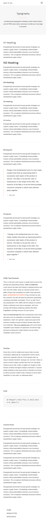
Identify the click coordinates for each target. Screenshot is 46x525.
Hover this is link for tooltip (12, 352)
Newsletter (12, 513)
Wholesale (11, 516)
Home (9, 510)
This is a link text (8, 282)
